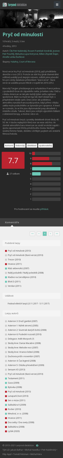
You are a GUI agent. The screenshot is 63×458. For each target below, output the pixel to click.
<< (32, 233)
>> (57, 233)
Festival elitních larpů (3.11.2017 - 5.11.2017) (28, 303)
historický (20, 145)
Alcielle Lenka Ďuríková (13, 57)
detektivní (31, 145)
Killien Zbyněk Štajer (48, 53)
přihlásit (44, 209)
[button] (15, 4)
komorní (9, 145)
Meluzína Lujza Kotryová (26, 53)
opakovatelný (45, 145)
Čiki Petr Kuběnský (18, 50)
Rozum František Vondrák (40, 50)
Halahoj (14, 61)
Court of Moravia (27, 61)
